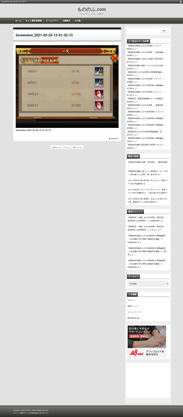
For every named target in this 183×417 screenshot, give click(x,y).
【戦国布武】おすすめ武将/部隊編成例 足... (145, 132)
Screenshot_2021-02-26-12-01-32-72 (44, 35)
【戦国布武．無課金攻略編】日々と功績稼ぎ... (145, 98)
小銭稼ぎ (66, 20)
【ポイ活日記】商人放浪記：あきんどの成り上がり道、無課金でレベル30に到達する (147, 200)
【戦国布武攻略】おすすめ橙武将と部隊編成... (145, 85)
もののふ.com (91, 9)
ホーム (18, 20)
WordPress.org (133, 318)
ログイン (131, 300)
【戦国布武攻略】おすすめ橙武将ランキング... (145, 112)
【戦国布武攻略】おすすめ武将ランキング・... (145, 46)
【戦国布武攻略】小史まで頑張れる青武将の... (145, 59)
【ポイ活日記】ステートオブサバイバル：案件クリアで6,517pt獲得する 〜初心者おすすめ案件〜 (148, 191)
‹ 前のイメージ (56, 147)
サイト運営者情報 (33, 20)
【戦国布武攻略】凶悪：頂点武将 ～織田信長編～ (147, 163)
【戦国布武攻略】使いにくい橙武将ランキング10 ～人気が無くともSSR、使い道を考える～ (148, 172)
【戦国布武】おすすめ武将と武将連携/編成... (145, 72)
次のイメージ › (77, 147)
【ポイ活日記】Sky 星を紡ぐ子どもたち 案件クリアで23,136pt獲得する (148, 182)
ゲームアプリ (52, 20)
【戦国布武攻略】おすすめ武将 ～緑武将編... (145, 52)
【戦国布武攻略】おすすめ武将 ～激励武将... (145, 105)
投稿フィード (133, 306)
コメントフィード (135, 312)
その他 (77, 20)
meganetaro (114, 138)
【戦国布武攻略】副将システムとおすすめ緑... (145, 65)
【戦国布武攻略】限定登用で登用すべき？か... (145, 145)
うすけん (153, 230)
